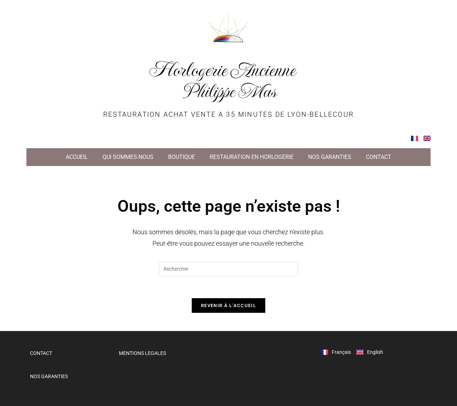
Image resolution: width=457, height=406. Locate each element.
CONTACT (378, 157)
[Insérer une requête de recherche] (228, 269)
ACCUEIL (77, 157)
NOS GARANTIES (329, 157)
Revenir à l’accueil (228, 305)
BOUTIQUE (181, 157)
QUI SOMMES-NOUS (128, 157)
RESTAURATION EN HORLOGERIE (251, 157)
